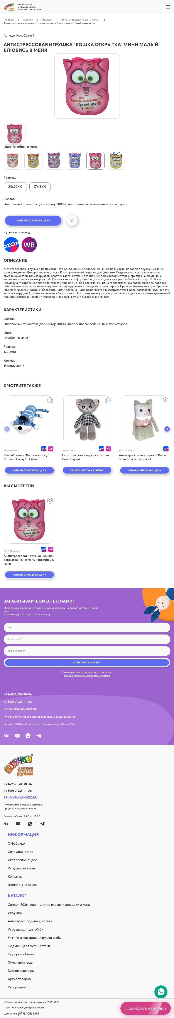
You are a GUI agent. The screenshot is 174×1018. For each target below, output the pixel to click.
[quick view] (29, 419)
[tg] (38, 735)
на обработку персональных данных (87, 675)
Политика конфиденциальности (24, 1007)
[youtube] (17, 735)
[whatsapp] (27, 735)
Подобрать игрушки (145, 1008)
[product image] (87, 86)
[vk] (6, 735)
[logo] (87, 765)
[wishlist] (50, 400)
